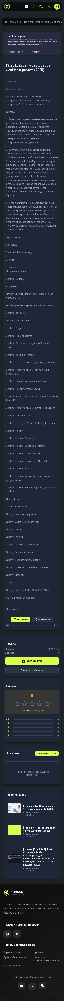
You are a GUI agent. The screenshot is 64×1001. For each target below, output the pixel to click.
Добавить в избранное (32, 670)
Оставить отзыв (47, 753)
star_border (17, 704)
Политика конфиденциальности (46, 959)
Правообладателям (15, 957)
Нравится (20, 619)
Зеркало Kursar (12, 952)
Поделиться (42, 619)
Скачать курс (32, 661)
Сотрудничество (13, 965)
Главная (11, 21)
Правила (38, 952)
